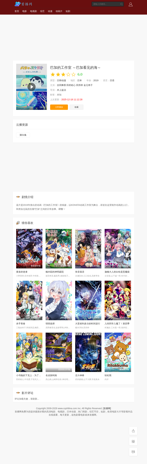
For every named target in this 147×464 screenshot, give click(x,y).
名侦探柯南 (51, 375)
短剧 (68, 11)
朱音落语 (79, 272)
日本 (79, 80)
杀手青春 (20, 323)
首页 (17, 11)
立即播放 (59, 107)
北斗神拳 (79, 375)
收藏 (76, 107)
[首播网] (107, 408)
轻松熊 (108, 375)
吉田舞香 (61, 85)
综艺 (42, 11)
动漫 (50, 11)
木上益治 (61, 90)
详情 (61, 209)
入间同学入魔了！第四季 (117, 323)
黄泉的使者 (21, 272)
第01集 (23, 135)
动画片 (59, 11)
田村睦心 (71, 85)
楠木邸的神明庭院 (55, 272)
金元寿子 (88, 85)
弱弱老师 (50, 323)
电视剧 (33, 11)
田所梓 (79, 85)
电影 (24, 11)
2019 (95, 80)
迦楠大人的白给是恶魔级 (117, 272)
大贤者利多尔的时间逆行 (87, 323)
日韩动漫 (61, 80)
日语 (112, 80)
